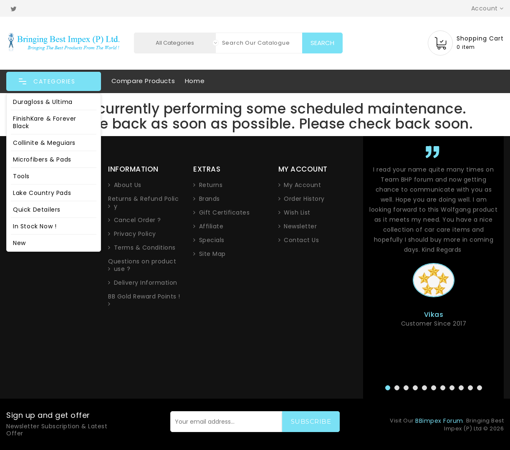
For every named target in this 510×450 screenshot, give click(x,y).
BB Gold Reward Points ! (144, 297)
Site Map (212, 254)
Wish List (297, 212)
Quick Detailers (37, 209)
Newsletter (300, 226)
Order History (304, 198)
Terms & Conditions (145, 247)
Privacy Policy (135, 234)
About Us (127, 185)
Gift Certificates (224, 212)
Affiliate (211, 226)
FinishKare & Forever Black (44, 122)
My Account (302, 185)
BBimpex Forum (439, 421)
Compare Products (143, 80)
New (19, 243)
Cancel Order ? (137, 220)
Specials (212, 240)
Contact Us (301, 240)
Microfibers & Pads (42, 159)
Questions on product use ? (142, 265)
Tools (21, 176)
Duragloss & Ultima (43, 102)
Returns (211, 185)
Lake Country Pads (42, 193)
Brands (209, 198)
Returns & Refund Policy (143, 202)
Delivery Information (145, 282)
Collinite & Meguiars (44, 143)
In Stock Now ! (34, 226)
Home (195, 80)
